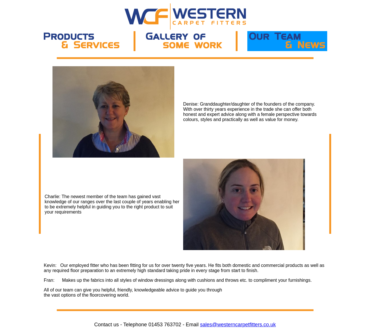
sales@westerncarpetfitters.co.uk (238, 324)
